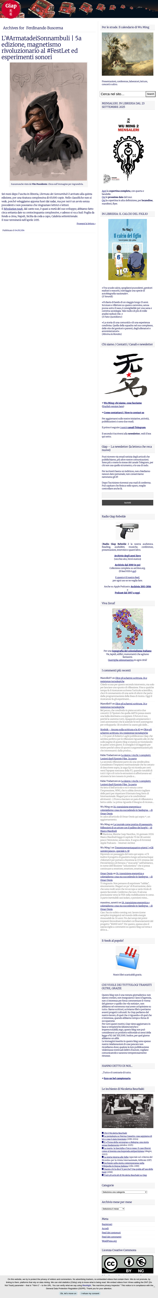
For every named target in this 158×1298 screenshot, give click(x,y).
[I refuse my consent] (154, 1286)
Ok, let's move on (68, 1293)
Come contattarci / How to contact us (124, 412)
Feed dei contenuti (111, 1232)
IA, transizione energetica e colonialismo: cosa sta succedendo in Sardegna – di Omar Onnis (126, 810)
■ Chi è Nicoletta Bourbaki (114, 1133)
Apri (104, 191)
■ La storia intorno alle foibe (115, 1157)
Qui (103, 197)
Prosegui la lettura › (86, 223)
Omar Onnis (106, 873)
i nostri (133, 427)
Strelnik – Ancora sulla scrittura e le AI (120, 729)
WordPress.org (109, 1241)
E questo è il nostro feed (127, 577)
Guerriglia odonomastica (121, 660)
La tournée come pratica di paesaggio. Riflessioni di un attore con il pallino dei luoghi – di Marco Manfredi (126, 827)
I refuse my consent (90, 1293)
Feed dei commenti (111, 1236)
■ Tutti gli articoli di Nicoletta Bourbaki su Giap (124, 1175)
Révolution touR (13, 208)
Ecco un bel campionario (117, 1078)
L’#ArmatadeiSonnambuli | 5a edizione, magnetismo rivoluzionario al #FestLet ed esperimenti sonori (41, 48)
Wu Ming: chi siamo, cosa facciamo (123, 403)
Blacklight (86, 1285)
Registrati (107, 1224)
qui (133, 571)
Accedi (105, 1228)
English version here (113, 406)
